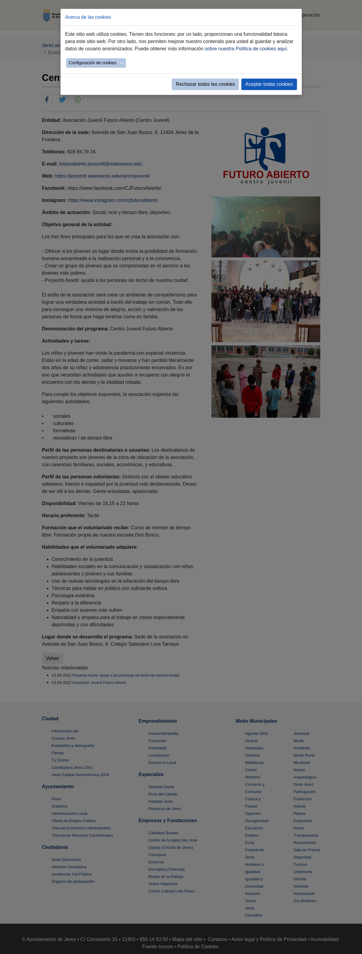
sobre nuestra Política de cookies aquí (246, 48)
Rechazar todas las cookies (205, 84)
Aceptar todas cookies (269, 84)
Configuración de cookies (92, 62)
